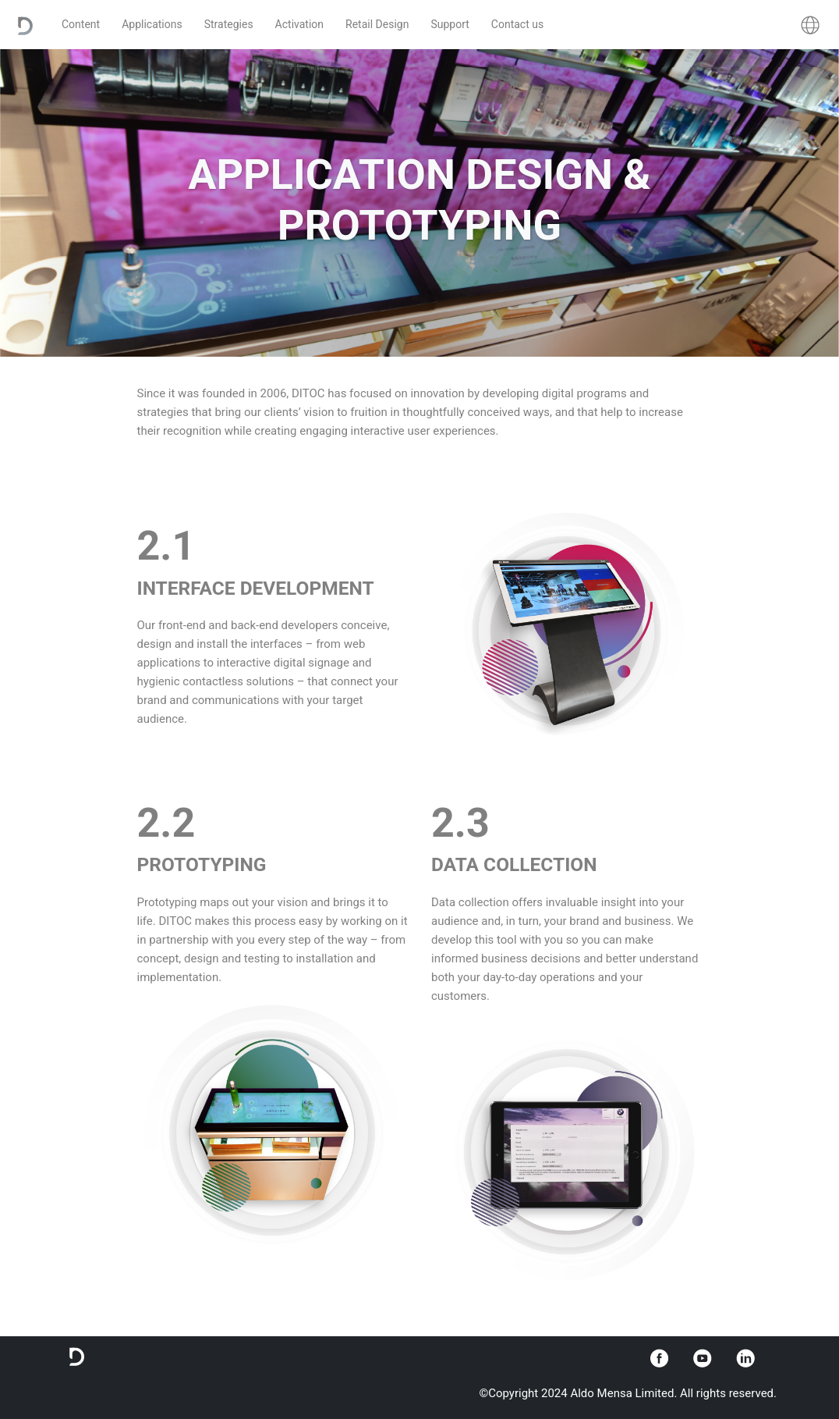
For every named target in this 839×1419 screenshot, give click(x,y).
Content (81, 24)
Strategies (228, 24)
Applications (152, 24)
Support (449, 24)
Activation (299, 24)
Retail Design (377, 24)
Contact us (517, 24)
